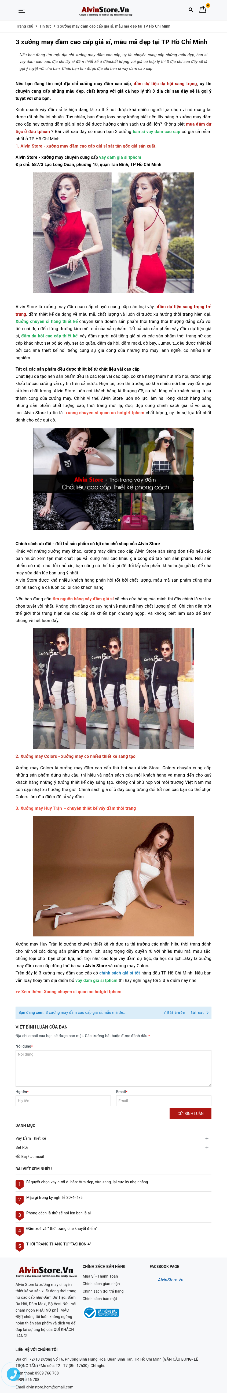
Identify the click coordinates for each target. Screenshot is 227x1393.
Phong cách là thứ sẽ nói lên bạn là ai (58, 1213)
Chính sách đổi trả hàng (103, 1291)
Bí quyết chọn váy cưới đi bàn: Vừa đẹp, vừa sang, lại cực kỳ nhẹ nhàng (87, 1182)
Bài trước (175, 1013)
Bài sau (199, 1013)
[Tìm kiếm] (191, 10)
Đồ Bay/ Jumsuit (30, 1156)
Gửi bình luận (190, 1114)
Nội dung (24, 1046)
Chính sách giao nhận (101, 1284)
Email (121, 1092)
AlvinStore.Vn (170, 1279)
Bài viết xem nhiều (34, 1169)
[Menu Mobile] (21, 10)
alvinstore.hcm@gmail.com (50, 1373)
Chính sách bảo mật (100, 1299)
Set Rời (22, 1147)
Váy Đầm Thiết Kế (31, 1138)
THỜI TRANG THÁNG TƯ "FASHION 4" (58, 1244)
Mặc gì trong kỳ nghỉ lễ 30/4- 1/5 (54, 1197)
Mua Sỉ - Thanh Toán (100, 1276)
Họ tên (22, 1092)
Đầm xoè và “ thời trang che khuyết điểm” (61, 1228)
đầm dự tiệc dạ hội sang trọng (165, 83)
